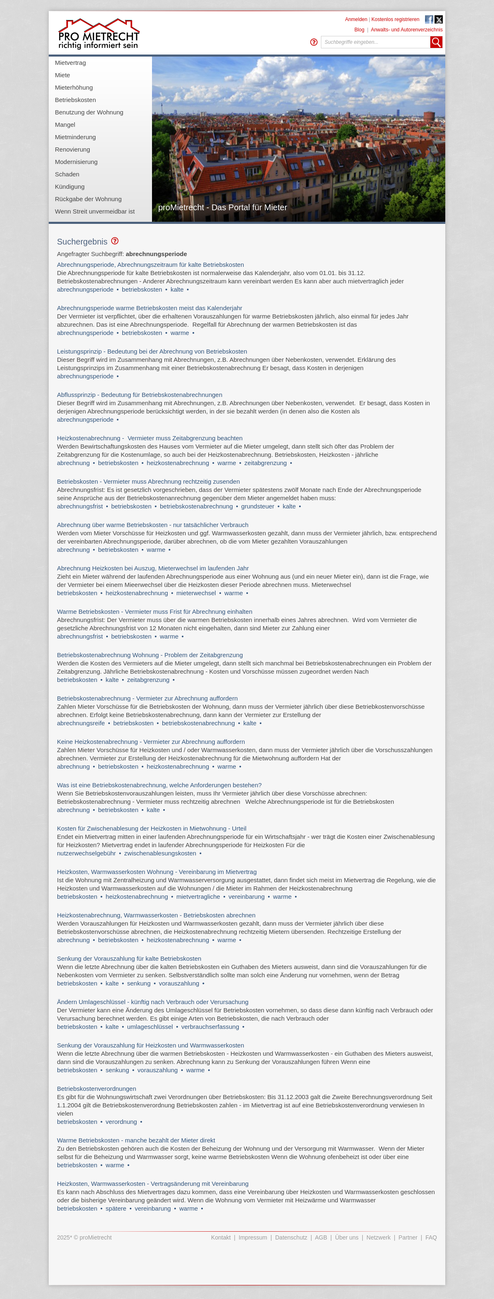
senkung (139, 983)
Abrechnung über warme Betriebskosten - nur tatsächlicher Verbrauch (153, 524)
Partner (408, 1237)
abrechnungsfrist (80, 506)
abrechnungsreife (81, 723)
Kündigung (70, 186)
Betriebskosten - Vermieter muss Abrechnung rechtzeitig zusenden (148, 481)
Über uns (347, 1237)
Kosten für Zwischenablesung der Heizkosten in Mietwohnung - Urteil (152, 828)
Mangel (65, 124)
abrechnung (73, 462)
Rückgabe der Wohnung (88, 198)
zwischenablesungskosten (160, 853)
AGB (321, 1237)
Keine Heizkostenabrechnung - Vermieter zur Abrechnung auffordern (151, 741)
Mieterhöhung (74, 87)
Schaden (67, 174)
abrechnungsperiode (85, 289)
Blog (359, 30)
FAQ (431, 1237)
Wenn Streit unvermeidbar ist (95, 211)
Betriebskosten (75, 99)
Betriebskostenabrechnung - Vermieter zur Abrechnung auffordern (147, 698)
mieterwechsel (196, 592)
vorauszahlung (179, 983)
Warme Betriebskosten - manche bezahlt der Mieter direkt (136, 1140)
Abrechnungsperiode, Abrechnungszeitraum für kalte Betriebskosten (150, 264)
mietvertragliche (198, 896)
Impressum (253, 1237)
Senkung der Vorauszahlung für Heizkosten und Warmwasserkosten (150, 1045)
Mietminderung (75, 136)
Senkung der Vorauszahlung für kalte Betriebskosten (129, 958)
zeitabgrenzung (266, 462)
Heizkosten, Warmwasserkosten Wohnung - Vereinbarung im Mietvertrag (157, 871)
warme (180, 332)
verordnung (121, 1121)
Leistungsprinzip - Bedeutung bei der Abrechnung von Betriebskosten (152, 351)
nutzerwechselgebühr (86, 853)
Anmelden (356, 19)
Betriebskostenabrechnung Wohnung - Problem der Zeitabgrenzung (151, 654)
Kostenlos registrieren (395, 19)
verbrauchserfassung (210, 1026)
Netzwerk (378, 1237)
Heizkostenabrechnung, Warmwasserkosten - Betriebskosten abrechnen (156, 915)
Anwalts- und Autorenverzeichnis (407, 30)
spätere (116, 1208)
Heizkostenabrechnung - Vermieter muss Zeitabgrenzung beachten (149, 438)
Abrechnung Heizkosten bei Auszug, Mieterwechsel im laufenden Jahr (153, 568)
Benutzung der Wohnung (89, 112)
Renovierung (72, 149)
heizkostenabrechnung (178, 462)
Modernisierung (76, 161)
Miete (62, 74)
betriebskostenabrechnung (196, 506)
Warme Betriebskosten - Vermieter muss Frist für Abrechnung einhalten (154, 611)
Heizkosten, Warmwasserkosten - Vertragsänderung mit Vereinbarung (153, 1183)
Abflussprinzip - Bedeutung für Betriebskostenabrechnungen (139, 394)
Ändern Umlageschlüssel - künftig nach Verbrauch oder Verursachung (153, 1001)
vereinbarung (246, 896)
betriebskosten (142, 289)
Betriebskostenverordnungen (96, 1088)
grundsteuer (257, 506)
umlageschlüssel (150, 1026)
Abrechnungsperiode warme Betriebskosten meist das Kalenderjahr (149, 307)
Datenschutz (291, 1237)
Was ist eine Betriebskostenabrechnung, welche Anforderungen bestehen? (159, 784)
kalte (177, 289)
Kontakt (220, 1237)
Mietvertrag (70, 62)
